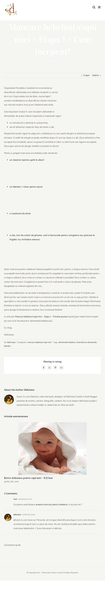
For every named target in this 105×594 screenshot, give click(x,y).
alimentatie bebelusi (67, 342)
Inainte (95, 75)
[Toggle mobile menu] (99, 7)
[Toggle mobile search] (94, 7)
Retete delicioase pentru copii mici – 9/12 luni (28, 478)
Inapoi (86, 75)
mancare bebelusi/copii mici (38, 61)
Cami (15, 499)
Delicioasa (11, 342)
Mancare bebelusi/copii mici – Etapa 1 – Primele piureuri (42, 317)
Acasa (23, 61)
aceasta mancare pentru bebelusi (52, 504)
